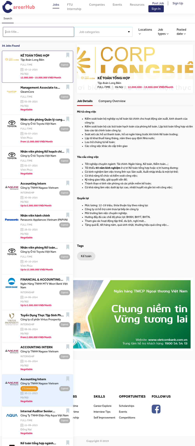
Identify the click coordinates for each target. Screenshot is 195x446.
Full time (73, 406)
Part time (73, 411)
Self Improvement (104, 417)
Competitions (127, 417)
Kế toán (86, 256)
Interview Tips (102, 411)
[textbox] (103, 32)
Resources (137, 4)
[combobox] (103, 32)
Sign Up (178, 3)
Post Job (158, 3)
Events (117, 4)
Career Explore (103, 406)
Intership (73, 417)
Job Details (85, 101)
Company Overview (112, 101)
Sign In (156, 8)
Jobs (56, 4)
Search (8, 18)
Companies (97, 4)
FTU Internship (74, 7)
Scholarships (126, 406)
